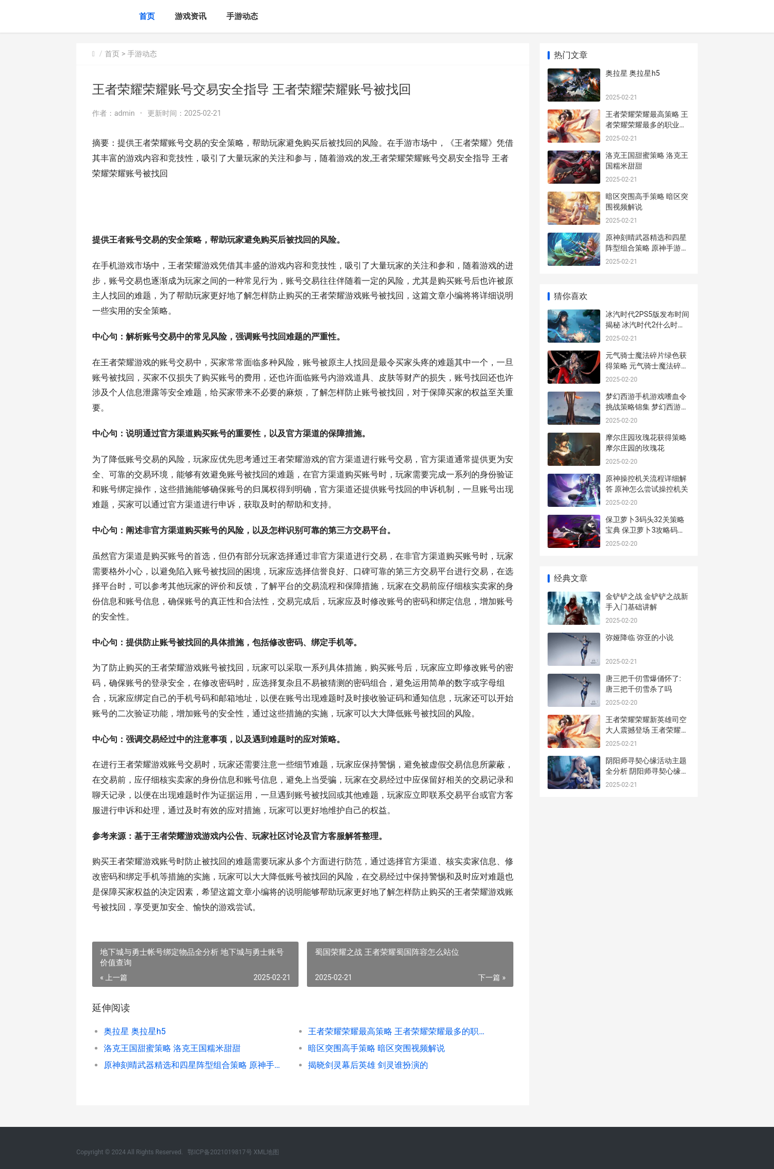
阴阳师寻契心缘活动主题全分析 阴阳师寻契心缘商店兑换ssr (647, 770)
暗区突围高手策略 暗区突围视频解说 (376, 1048)
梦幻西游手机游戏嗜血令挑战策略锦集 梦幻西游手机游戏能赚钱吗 (647, 406)
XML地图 (266, 1152)
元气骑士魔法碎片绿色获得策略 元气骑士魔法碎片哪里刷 (647, 365)
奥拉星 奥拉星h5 (135, 1031)
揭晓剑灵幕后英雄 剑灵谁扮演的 (368, 1065)
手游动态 (242, 16)
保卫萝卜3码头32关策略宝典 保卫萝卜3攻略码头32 (645, 529)
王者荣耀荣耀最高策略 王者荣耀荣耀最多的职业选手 (400, 1031)
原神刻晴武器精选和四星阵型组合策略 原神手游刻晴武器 (195, 1065)
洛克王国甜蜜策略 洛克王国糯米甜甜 (172, 1048)
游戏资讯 (190, 16)
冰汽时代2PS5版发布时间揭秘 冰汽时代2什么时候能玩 (647, 324)
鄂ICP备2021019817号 (220, 1152)
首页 (147, 16)
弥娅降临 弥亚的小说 (639, 637)
